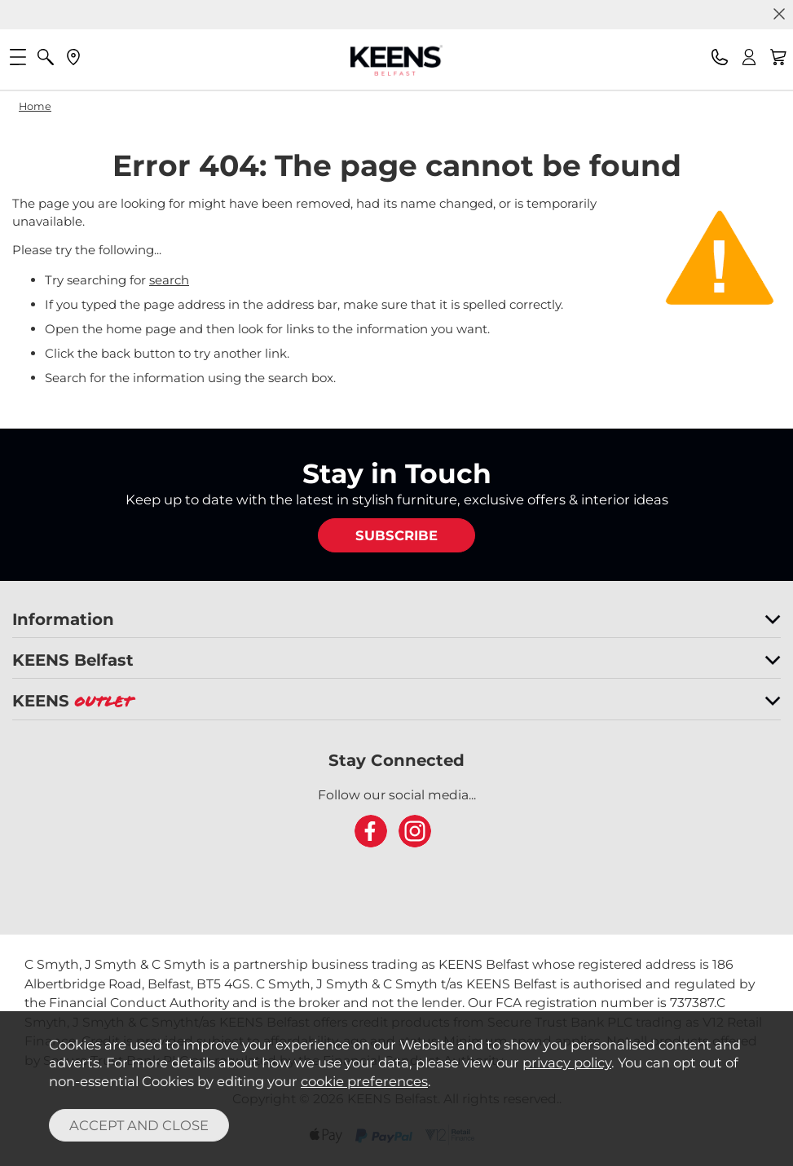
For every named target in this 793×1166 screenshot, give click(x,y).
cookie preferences (364, 1081)
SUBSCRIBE (396, 535)
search (169, 280)
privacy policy (566, 1062)
